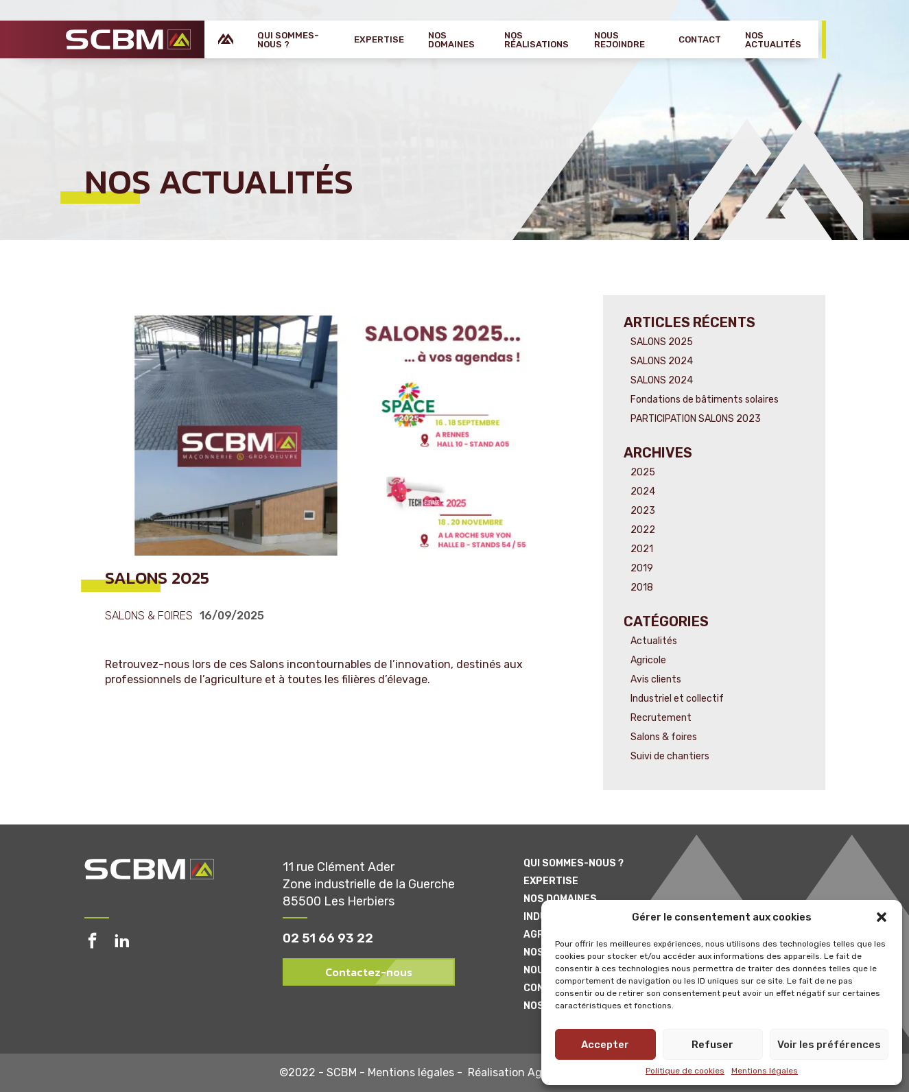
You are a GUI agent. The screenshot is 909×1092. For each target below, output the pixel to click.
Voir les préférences (829, 1044)
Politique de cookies (685, 1071)
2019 (641, 568)
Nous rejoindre (619, 40)
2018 (641, 587)
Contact (699, 39)
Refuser (712, 1044)
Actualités (653, 641)
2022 (642, 530)
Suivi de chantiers (669, 756)
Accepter (605, 1044)
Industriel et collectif (677, 698)
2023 (642, 511)
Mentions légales (764, 1071)
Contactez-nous (368, 972)
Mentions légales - (418, 1072)
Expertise (379, 39)
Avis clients (655, 679)
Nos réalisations (536, 40)
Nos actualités (773, 40)
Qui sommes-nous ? (288, 40)
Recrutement (661, 718)
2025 (642, 472)
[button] (881, 917)
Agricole (648, 660)
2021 (641, 549)
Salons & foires (149, 615)
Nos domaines (451, 40)
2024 (642, 491)
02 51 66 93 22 (328, 938)
